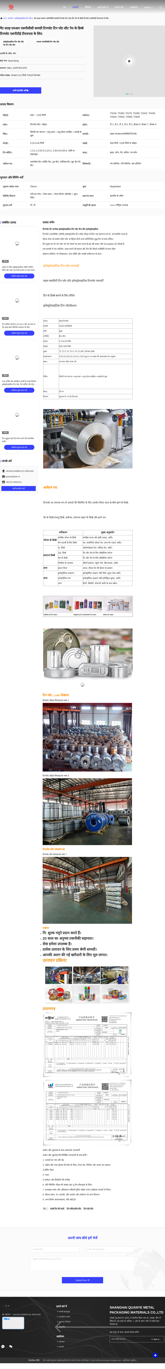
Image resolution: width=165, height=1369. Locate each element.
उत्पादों (75, 7)
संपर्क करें (119, 7)
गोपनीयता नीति (33, 1360)
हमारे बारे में (103, 7)
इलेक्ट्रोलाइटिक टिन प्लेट (23, 18)
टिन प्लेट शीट (88, 1209)
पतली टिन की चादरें (57, 1209)
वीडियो (88, 7)
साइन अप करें (156, 1339)
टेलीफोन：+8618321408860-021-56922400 (21, 1314)
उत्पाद (45, 321)
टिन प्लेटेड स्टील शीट (74, 1209)
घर (64, 7)
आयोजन (134, 7)
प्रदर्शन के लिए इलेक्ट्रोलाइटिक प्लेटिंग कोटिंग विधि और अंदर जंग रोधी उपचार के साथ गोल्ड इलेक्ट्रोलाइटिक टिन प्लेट (18, 270)
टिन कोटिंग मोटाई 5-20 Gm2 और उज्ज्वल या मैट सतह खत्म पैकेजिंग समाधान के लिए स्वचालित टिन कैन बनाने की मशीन (18, 327)
